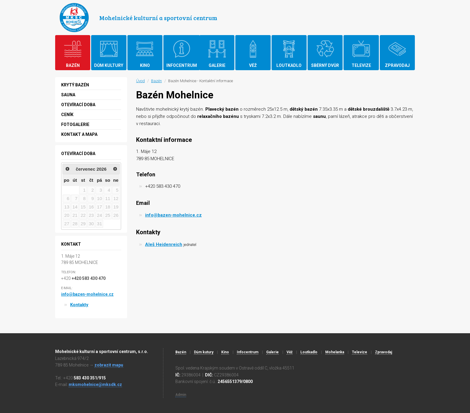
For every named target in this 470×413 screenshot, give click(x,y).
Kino (225, 352)
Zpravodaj (383, 352)
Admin (180, 395)
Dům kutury (203, 352)
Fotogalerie (75, 124)
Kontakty (79, 304)
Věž (290, 352)
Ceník (67, 114)
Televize (359, 352)
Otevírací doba (78, 104)
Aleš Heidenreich (163, 244)
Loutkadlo (308, 352)
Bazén (156, 81)
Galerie (272, 352)
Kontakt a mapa (79, 134)
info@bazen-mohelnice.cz (173, 215)
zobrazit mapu (108, 365)
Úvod (140, 81)
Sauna (68, 94)
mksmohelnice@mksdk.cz (95, 384)
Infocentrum (247, 352)
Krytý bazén (75, 84)
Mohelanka (334, 352)
